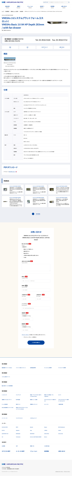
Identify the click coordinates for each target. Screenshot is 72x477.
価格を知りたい (27, 251)
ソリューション (30, 6)
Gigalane (17, 431)
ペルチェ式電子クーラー (6, 377)
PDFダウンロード (12, 171)
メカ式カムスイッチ (33, 419)
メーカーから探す (20, 452)
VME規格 (21, 11)
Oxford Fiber (46, 434)
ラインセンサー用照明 (62, 368)
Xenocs (45, 438)
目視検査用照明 (33, 368)
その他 (25, 257)
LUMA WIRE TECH (5, 434)
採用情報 (52, 6)
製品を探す (7, 6)
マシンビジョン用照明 (48, 368)
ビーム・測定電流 (5, 405)
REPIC (17, 428)
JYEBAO (45, 431)
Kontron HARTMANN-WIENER (35, 438)
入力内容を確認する (36, 343)
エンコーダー (46, 405)
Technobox (18, 438)
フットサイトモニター (19, 419)
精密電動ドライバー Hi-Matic (7, 368)
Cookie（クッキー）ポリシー (59, 472)
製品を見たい (26, 253)
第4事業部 (7, 11)
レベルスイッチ (4, 396)
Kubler (59, 431)
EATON (3, 431)
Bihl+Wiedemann (61, 428)
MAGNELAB (18, 434)
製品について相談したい (28, 249)
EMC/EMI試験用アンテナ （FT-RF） (8, 408)
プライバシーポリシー (25, 335)
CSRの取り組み (47, 447)
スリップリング (18, 396)
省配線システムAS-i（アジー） (7, 400)
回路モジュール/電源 (14, 11)
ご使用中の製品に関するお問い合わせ (31, 255)
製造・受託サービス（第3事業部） (7, 387)
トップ (3, 11)
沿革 (17, 447)
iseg (31, 431)
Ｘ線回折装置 (60, 405)
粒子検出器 (18, 400)
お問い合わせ (64, 6)
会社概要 (3, 447)
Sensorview (60, 434)
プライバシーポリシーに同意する (30, 338)
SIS (2, 438)
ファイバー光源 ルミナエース (21, 368)
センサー (59, 396)
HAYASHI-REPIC (5, 428)
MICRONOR (32, 434)
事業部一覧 (32, 447)
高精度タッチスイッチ (33, 405)
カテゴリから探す (6, 452)
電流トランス (18, 405)
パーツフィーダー (5, 419)
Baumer (31, 428)
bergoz (45, 428)
